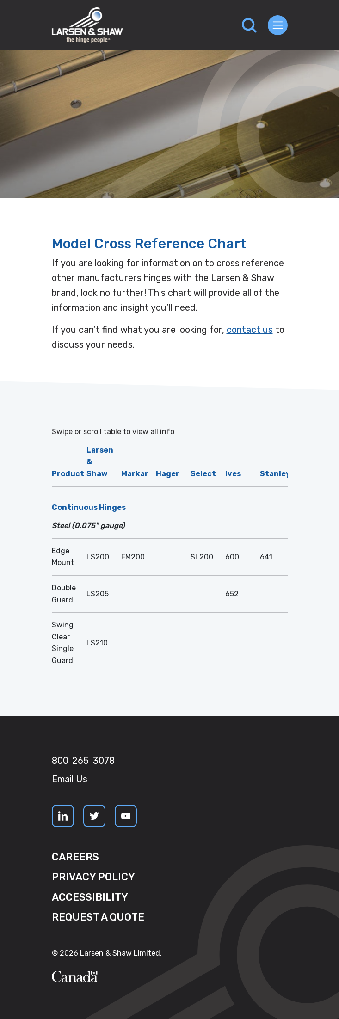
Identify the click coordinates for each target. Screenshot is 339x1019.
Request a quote (98, 917)
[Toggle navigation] (278, 25)
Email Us (69, 779)
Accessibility (90, 897)
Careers (75, 857)
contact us (250, 329)
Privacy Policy (93, 877)
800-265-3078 (83, 760)
